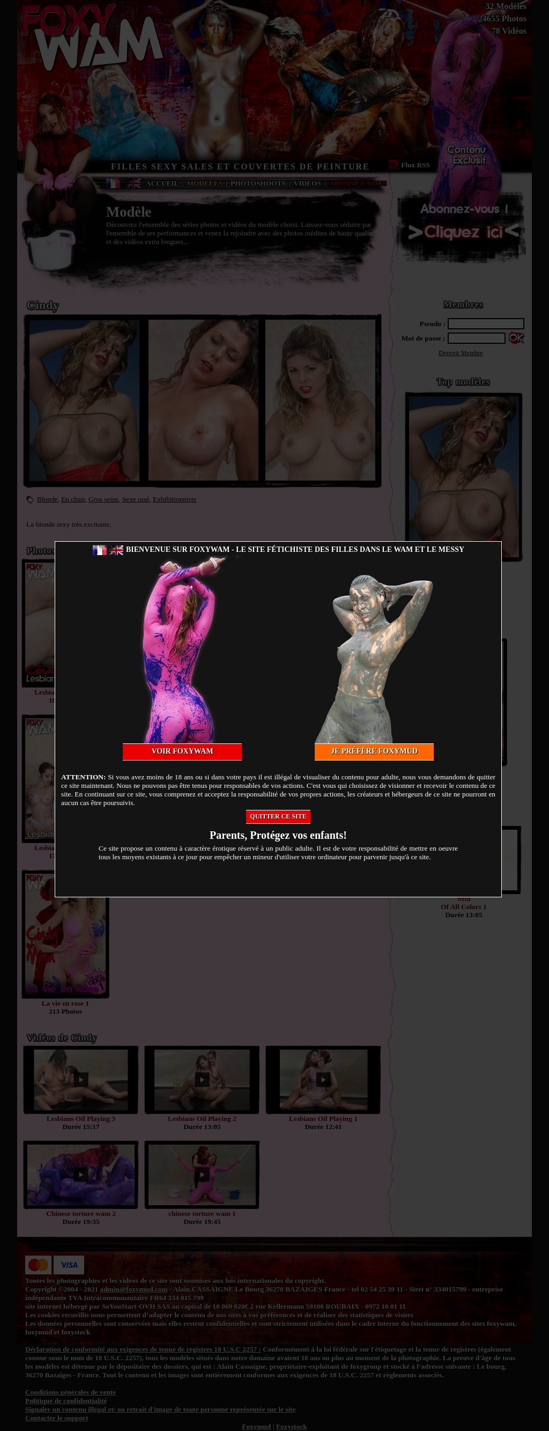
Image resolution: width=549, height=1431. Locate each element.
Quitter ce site (278, 816)
